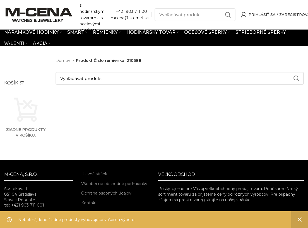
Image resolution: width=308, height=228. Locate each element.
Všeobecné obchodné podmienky (114, 183)
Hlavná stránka (95, 173)
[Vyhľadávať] (195, 14)
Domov (63, 60)
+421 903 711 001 (132, 11)
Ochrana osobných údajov (106, 193)
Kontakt (89, 202)
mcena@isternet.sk (130, 17)
